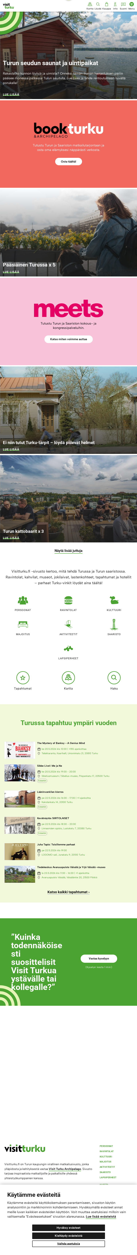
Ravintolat (68, 602)
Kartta (68, 680)
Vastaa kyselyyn (99, 958)
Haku (114, 680)
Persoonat (23, 602)
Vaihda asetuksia (68, 1243)
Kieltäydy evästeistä (68, 1235)
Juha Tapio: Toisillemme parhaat (56, 844)
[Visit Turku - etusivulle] (8, 6)
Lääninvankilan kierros (50, 791)
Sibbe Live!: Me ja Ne (49, 765)
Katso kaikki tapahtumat (67, 892)
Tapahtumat (23, 680)
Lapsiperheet (68, 650)
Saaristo (114, 626)
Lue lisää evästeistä (101, 1217)
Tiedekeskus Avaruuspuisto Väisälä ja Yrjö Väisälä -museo (71, 867)
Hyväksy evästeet (68, 1227)
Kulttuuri (114, 602)
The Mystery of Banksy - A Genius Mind (61, 743)
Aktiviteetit (68, 626)
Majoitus (23, 626)
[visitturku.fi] (24, 1151)
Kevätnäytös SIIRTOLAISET (53, 818)
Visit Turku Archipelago (65, 1169)
